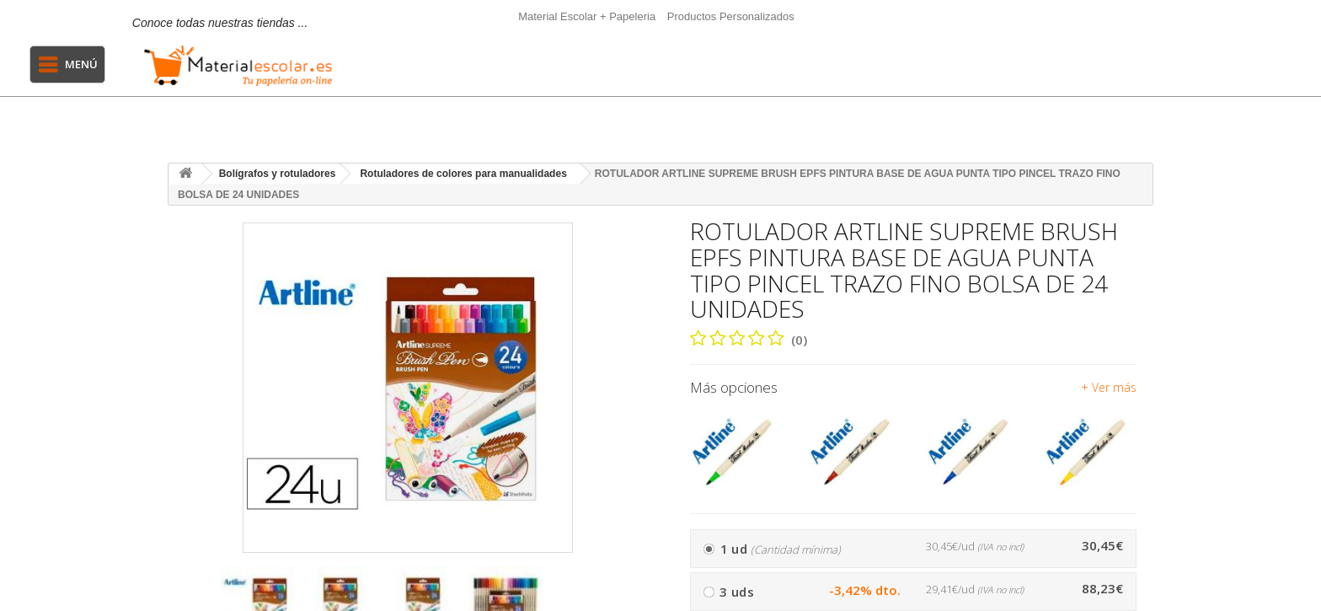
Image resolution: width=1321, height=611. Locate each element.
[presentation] (627, 598)
